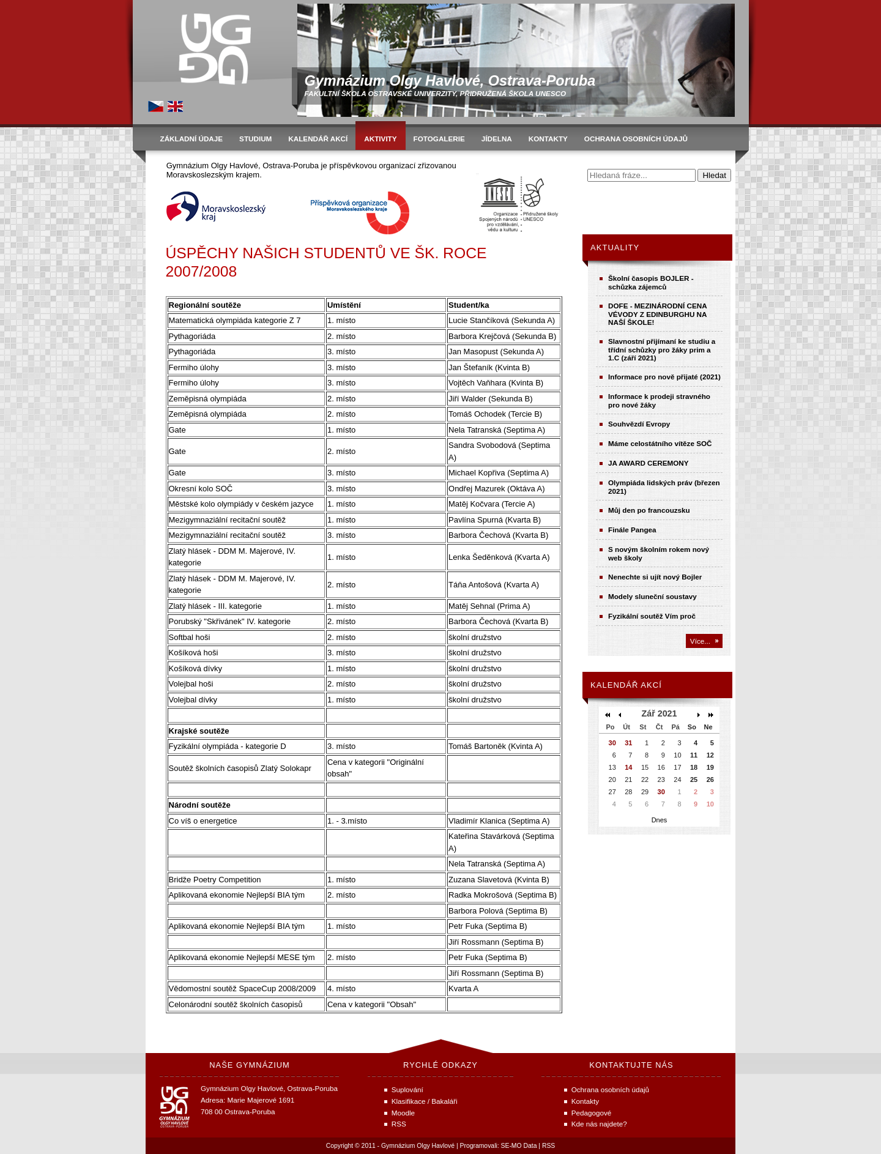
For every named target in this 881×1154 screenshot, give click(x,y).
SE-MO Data (519, 1145)
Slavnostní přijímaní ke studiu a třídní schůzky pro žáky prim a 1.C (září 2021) (661, 349)
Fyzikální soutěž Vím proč (652, 616)
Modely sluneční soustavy (652, 596)
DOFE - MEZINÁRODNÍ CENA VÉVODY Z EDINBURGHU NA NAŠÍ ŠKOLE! (657, 314)
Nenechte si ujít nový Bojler (655, 577)
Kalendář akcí (626, 685)
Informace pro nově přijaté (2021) (664, 377)
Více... (700, 641)
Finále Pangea (632, 530)
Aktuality (614, 247)
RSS (548, 1145)
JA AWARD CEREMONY (648, 463)
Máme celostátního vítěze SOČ (660, 443)
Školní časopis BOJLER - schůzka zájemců (651, 282)
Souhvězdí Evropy (639, 424)
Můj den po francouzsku (649, 510)
